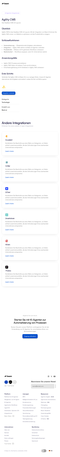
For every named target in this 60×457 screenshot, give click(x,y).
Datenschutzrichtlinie (38, 430)
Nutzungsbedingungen (38, 438)
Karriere (6, 432)
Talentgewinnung (27, 419)
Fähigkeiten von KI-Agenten (12, 399)
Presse (6, 441)
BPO (24, 396)
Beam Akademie (45, 410)
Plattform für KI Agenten (11, 396)
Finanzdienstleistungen (29, 407)
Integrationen (8, 413)
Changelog (44, 405)
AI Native (43, 419)
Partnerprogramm (46, 407)
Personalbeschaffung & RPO (31, 416)
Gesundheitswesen (28, 410)
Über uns (7, 430)
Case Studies (45, 416)
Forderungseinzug (28, 405)
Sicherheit (35, 432)
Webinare (43, 402)
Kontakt (6, 435)
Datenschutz (35, 435)
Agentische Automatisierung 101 (50, 399)
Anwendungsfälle (46, 413)
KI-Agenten (7, 402)
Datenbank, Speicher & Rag (12, 410)
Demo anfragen (8, 438)
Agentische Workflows (10, 405)
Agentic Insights (45, 396)
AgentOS (7, 407)
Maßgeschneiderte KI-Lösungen (32, 399)
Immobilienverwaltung (29, 421)
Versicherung (26, 413)
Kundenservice (27, 402)
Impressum (35, 441)
